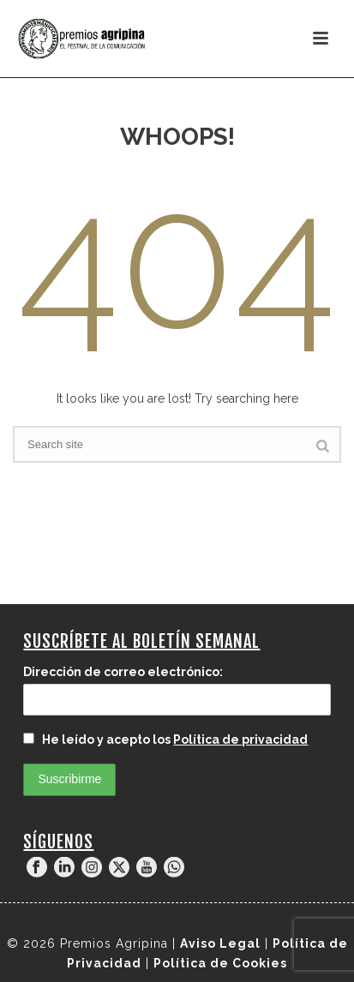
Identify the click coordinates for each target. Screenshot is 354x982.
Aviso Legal (220, 943)
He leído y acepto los (165, 739)
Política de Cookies (220, 963)
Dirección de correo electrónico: (123, 672)
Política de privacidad (240, 739)
